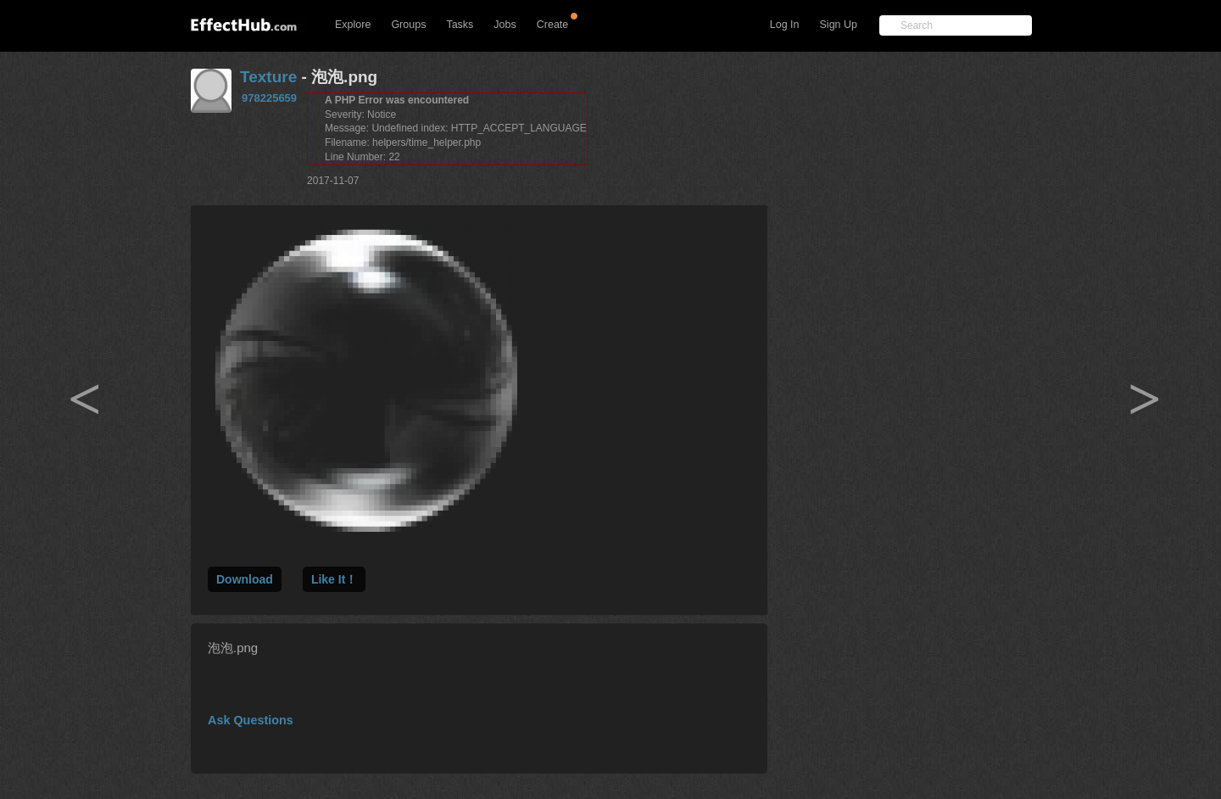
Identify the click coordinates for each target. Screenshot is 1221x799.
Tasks (459, 25)
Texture (268, 77)
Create (553, 25)
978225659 (269, 98)
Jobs (504, 25)
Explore (353, 25)
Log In (785, 25)
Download (244, 579)
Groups (408, 25)
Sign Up (838, 25)
